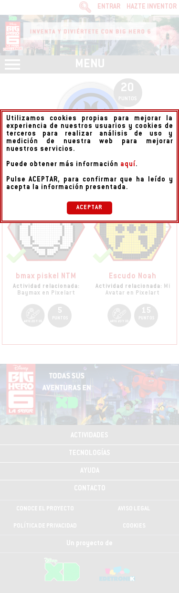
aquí (128, 165)
